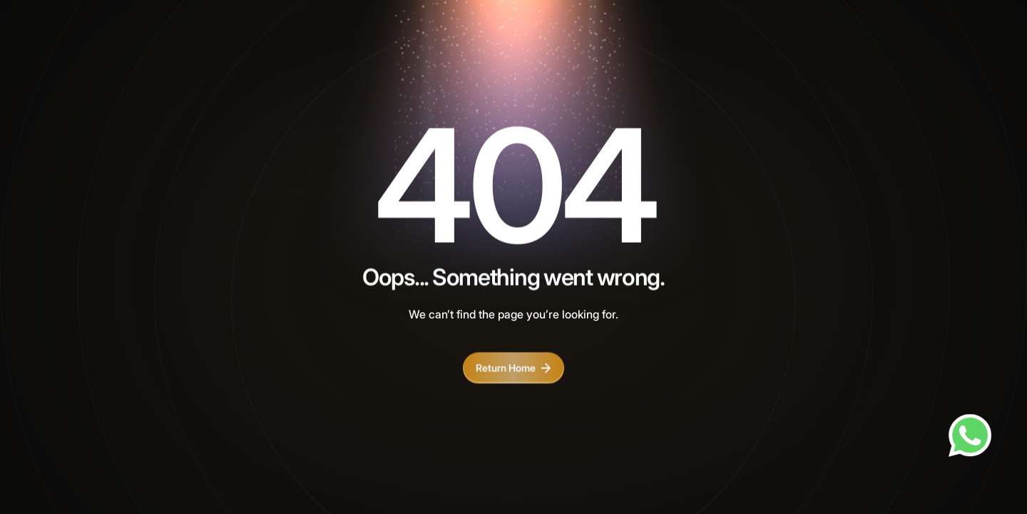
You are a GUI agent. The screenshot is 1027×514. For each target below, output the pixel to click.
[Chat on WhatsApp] (970, 435)
